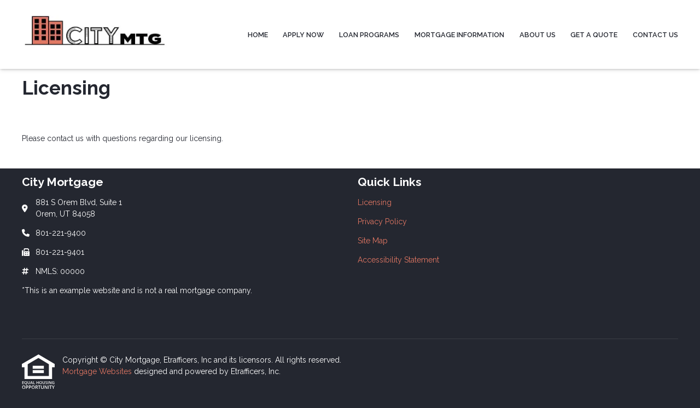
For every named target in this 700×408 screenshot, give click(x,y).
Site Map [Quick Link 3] (373, 240)
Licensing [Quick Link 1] (375, 202)
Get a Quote (593, 35)
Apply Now (303, 35)
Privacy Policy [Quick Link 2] (382, 221)
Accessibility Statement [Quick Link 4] (398, 259)
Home (258, 35)
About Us (538, 35)
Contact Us (655, 35)
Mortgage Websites (98, 371)
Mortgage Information (459, 35)
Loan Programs (369, 35)
